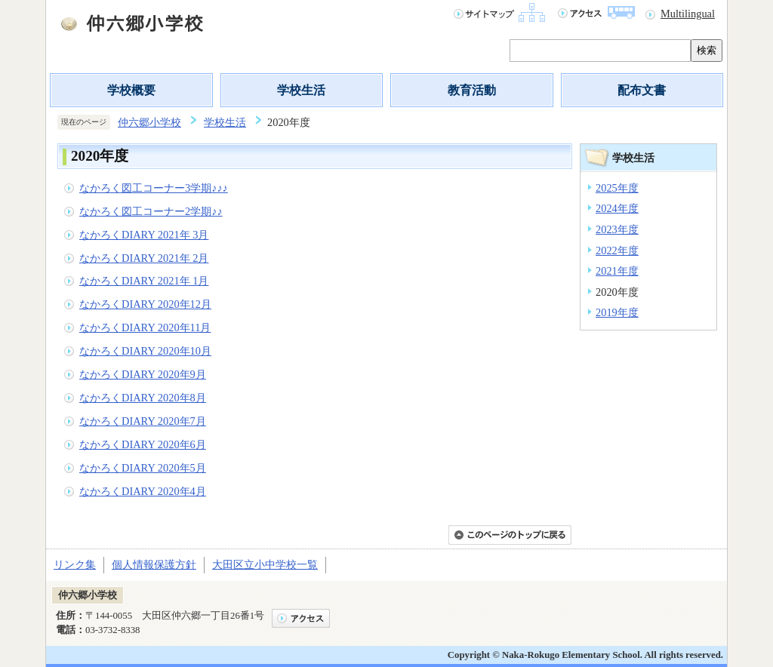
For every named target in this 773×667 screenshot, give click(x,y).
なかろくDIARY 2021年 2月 (143, 258)
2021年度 (617, 271)
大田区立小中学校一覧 (265, 564)
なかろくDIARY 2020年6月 (142, 444)
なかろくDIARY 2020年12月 (145, 304)
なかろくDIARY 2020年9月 (142, 374)
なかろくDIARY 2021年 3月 (143, 235)
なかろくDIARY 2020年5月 (142, 468)
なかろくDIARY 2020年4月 (142, 491)
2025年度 (617, 188)
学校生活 (301, 90)
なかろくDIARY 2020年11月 (145, 327)
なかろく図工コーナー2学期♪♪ (151, 211)
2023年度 (617, 229)
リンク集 (75, 564)
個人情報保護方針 (154, 564)
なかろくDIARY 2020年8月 (142, 398)
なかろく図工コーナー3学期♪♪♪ (153, 188)
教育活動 (472, 90)
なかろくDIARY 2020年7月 (142, 421)
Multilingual (688, 14)
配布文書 (641, 90)
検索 (706, 50)
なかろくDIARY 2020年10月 (145, 351)
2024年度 (617, 208)
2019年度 (617, 312)
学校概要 (131, 90)
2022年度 (617, 250)
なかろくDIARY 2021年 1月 (143, 281)
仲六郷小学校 (149, 122)
